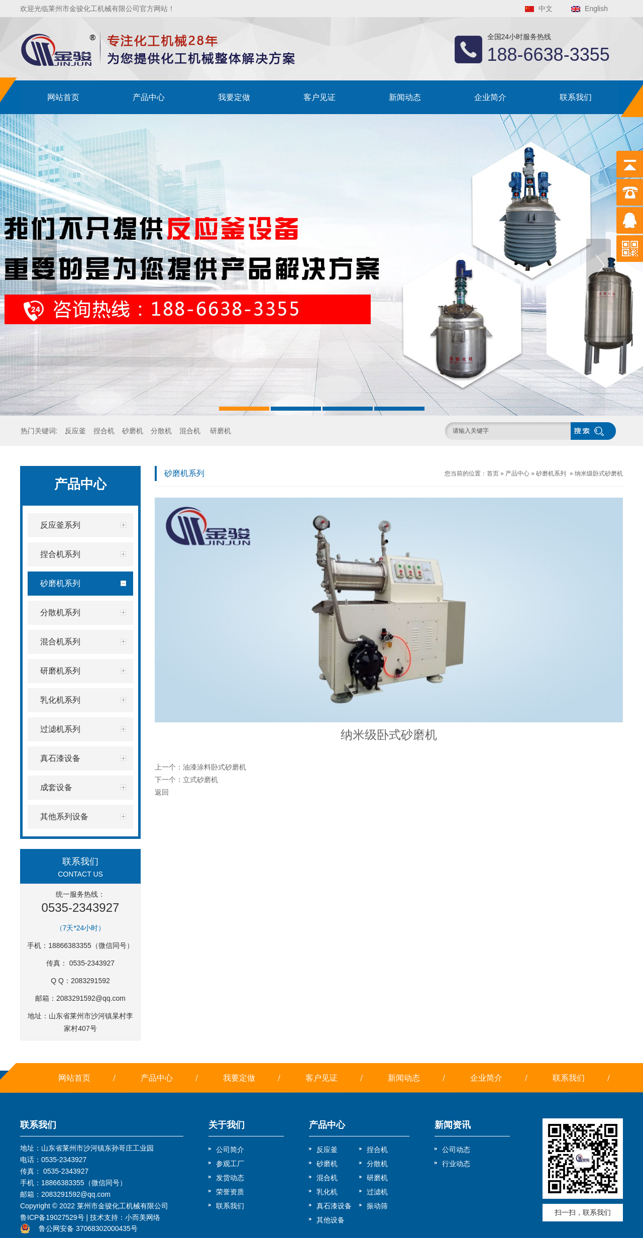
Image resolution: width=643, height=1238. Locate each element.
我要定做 (234, 97)
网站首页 (63, 97)
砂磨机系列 (551, 473)
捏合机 (104, 431)
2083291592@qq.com (91, 998)
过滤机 (377, 1192)
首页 (493, 473)
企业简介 (490, 97)
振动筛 (377, 1206)
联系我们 (576, 97)
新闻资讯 (453, 1125)
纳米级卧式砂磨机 (599, 473)
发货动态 (230, 1178)
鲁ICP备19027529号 (52, 1217)
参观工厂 (230, 1164)
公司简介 (230, 1150)
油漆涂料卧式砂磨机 (214, 767)
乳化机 (327, 1192)
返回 (162, 792)
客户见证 (319, 97)
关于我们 (226, 1125)
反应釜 (75, 431)
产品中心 (149, 97)
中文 (546, 9)
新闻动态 (405, 97)
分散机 (161, 431)
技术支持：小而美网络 (125, 1217)
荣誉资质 (230, 1192)
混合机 (189, 431)
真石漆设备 (334, 1206)
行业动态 (456, 1164)
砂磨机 (132, 431)
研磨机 (220, 431)
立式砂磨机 (200, 780)
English (596, 9)
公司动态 (456, 1150)
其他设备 (330, 1220)
